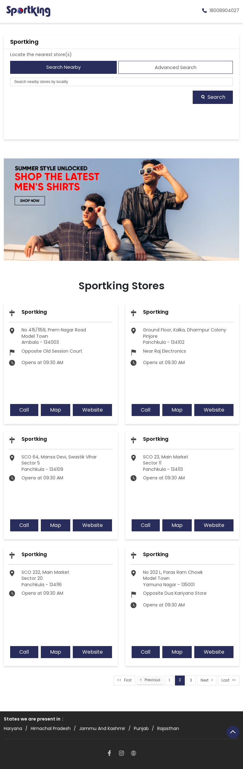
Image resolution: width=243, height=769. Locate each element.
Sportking (34, 312)
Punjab (141, 729)
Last (225, 680)
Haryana (13, 729)
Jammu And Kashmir (102, 729)
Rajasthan (168, 729)
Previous (152, 680)
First (128, 680)
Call (24, 409)
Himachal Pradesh (51, 729)
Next (205, 680)
